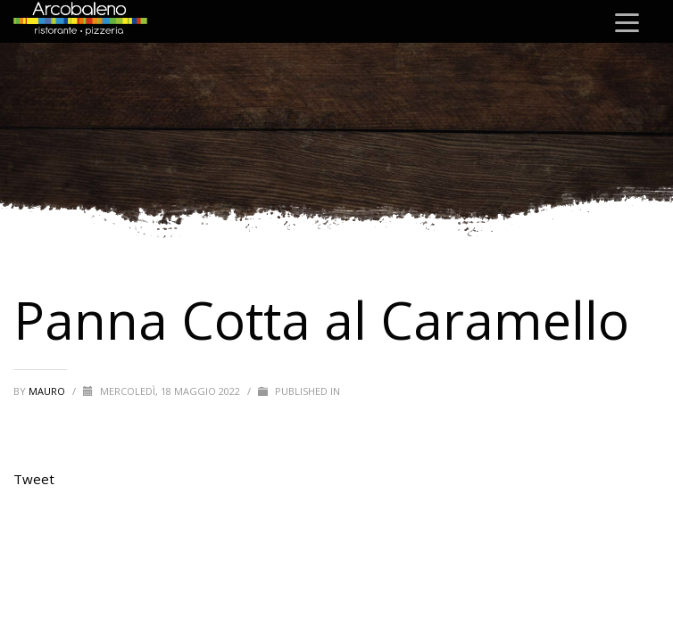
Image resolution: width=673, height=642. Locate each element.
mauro (48, 391)
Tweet (33, 479)
